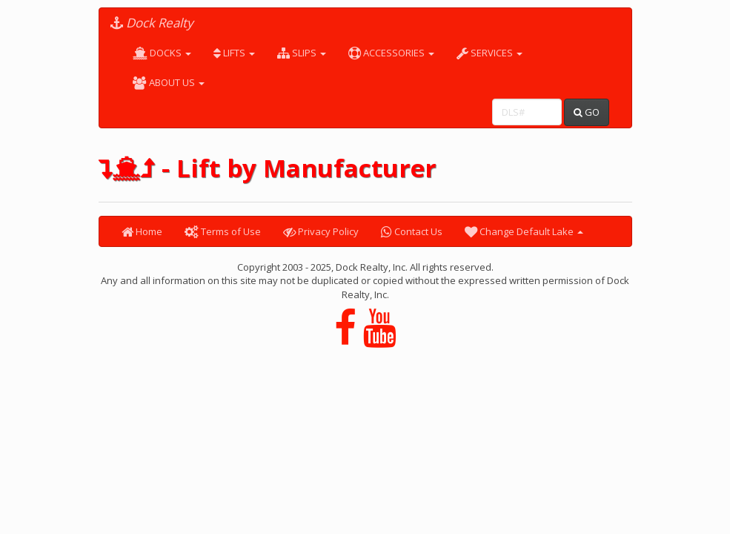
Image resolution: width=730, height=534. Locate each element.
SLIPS (301, 52)
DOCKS (162, 52)
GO (587, 112)
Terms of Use (223, 231)
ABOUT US (169, 82)
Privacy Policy (321, 231)
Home (142, 231)
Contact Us (411, 231)
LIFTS (234, 52)
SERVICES (489, 52)
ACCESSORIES (391, 52)
